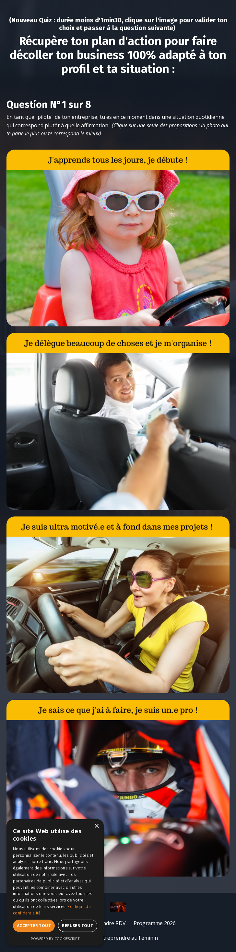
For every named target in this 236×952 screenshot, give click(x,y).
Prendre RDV (110, 923)
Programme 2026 (155, 923)
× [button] (96, 826)
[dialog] (55, 882)
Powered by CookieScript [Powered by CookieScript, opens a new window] (55, 938)
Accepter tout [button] (34, 925)
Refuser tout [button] (77, 925)
